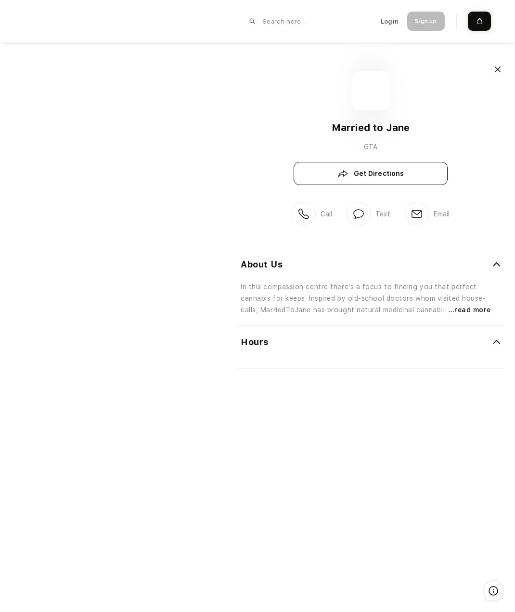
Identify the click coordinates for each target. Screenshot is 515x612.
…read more (470, 310)
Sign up (426, 21)
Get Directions (370, 174)
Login (390, 21)
